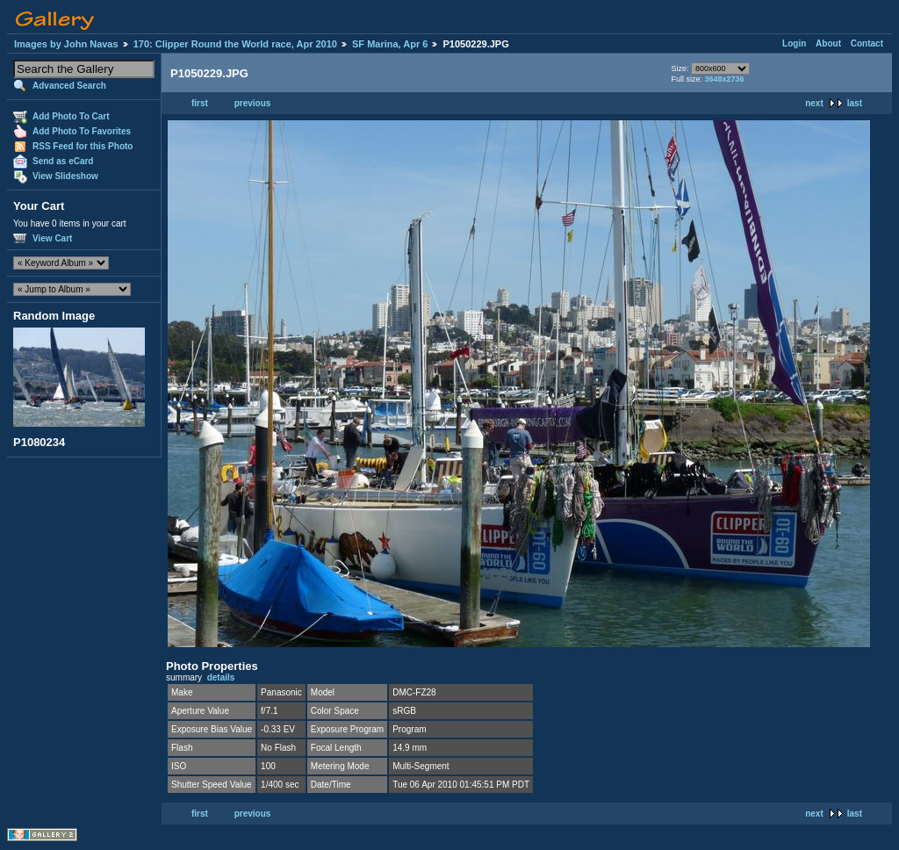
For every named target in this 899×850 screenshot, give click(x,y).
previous (252, 103)
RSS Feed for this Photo (82, 146)
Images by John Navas (66, 44)
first (199, 103)
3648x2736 (724, 79)
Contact (867, 43)
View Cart (52, 238)
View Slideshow (65, 176)
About (828, 43)
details (221, 677)
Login (794, 43)
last (854, 103)
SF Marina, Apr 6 (390, 44)
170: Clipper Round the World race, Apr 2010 (235, 44)
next (814, 103)
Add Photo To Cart (71, 116)
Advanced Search (69, 85)
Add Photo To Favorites (81, 131)
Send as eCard (62, 161)
